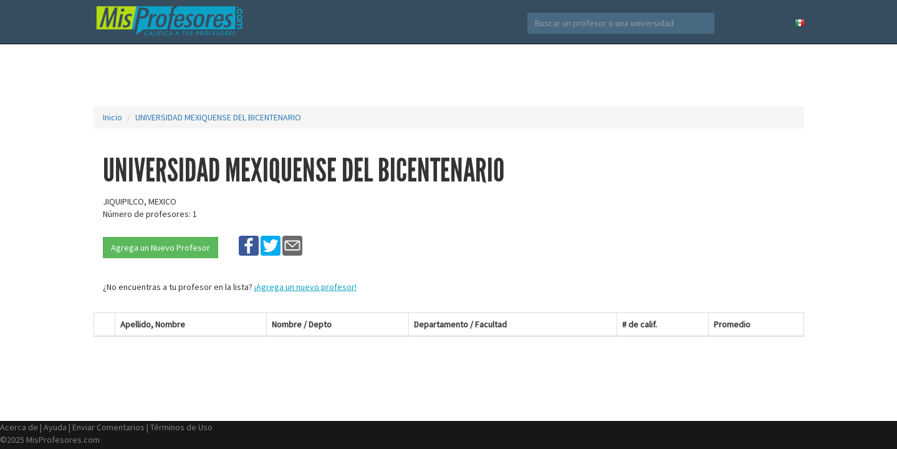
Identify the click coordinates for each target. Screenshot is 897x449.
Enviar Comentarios (108, 427)
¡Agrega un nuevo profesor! (305, 286)
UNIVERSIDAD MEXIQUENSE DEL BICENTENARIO (218, 117)
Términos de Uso (181, 427)
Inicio (112, 117)
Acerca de (19, 427)
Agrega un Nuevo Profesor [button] (160, 247)
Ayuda (55, 427)
